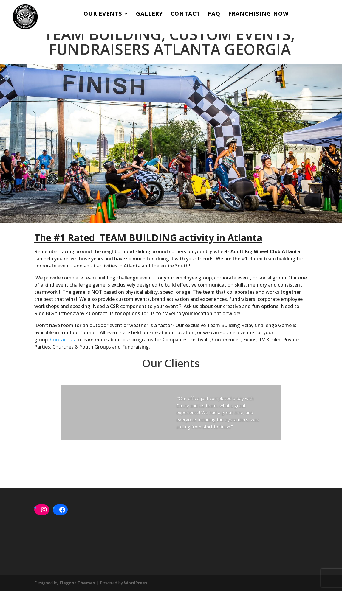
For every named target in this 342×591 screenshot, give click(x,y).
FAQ (214, 15)
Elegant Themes (77, 583)
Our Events (102, 15)
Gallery (149, 15)
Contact (185, 15)
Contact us (62, 339)
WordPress (135, 583)
